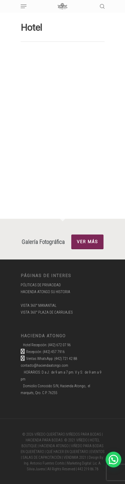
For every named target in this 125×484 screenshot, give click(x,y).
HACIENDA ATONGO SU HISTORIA (45, 292)
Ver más (87, 241)
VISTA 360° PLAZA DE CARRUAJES (47, 312)
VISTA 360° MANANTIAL (38, 305)
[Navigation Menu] (23, 6)
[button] (113, 459)
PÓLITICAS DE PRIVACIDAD (41, 285)
